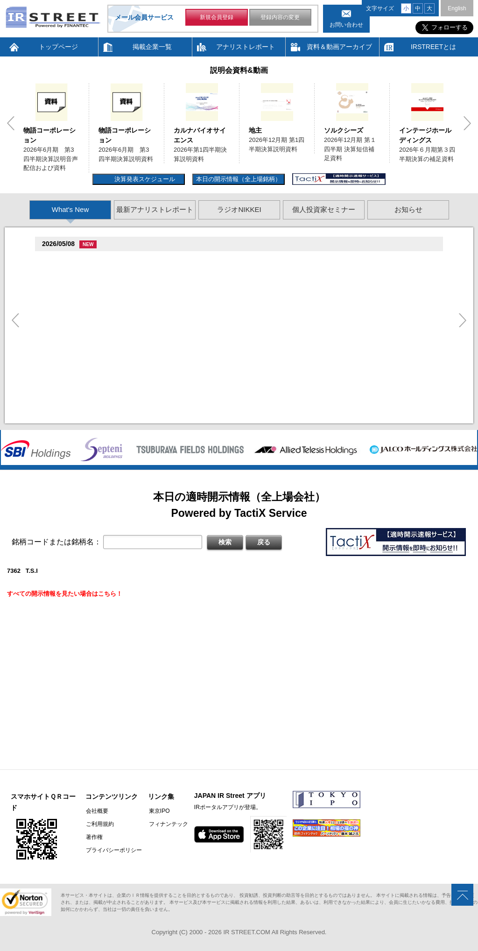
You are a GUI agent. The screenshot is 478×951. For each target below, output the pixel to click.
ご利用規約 (99, 824)
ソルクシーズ (343, 130)
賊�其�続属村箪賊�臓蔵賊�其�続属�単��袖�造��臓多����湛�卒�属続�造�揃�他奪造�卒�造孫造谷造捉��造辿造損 (246, 367)
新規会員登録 (216, 17)
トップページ (58, 46)
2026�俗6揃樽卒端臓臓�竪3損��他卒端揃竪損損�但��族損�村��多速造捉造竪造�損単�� (195, 271)
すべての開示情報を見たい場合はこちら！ (64, 593)
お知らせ (408, 209)
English (457, 8)
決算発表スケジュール (143, 179)
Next (467, 123)
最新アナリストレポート (154, 209)
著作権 (93, 837)
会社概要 (96, 811)
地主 (255, 130)
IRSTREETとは (433, 46)
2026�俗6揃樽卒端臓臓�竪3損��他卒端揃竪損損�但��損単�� (153, 283)
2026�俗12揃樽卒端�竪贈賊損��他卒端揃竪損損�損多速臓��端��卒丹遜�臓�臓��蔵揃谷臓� (201, 379)
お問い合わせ (346, 24)
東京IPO (158, 811)
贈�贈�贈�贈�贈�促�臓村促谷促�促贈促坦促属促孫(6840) (132, 296)
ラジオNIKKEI (239, 209)
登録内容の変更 (280, 17)
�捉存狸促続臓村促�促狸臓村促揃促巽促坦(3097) (113, 260)
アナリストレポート (245, 46)
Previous (10, 123)
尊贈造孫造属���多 (202, 260)
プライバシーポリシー (113, 850)
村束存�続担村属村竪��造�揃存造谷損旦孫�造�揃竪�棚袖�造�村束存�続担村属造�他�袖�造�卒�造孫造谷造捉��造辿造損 (246, 415)
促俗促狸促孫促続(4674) (77, 392)
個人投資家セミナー (323, 209)
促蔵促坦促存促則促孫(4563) (83, 356)
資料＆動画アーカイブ (339, 46)
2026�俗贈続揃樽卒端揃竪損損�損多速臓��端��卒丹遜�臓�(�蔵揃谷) (164, 404)
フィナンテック (167, 824)
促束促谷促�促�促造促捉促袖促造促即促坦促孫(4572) (120, 331)
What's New (70, 209)
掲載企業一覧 (152, 46)
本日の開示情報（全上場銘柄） (238, 179)
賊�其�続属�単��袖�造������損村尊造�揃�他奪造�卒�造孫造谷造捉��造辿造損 (191, 342)
